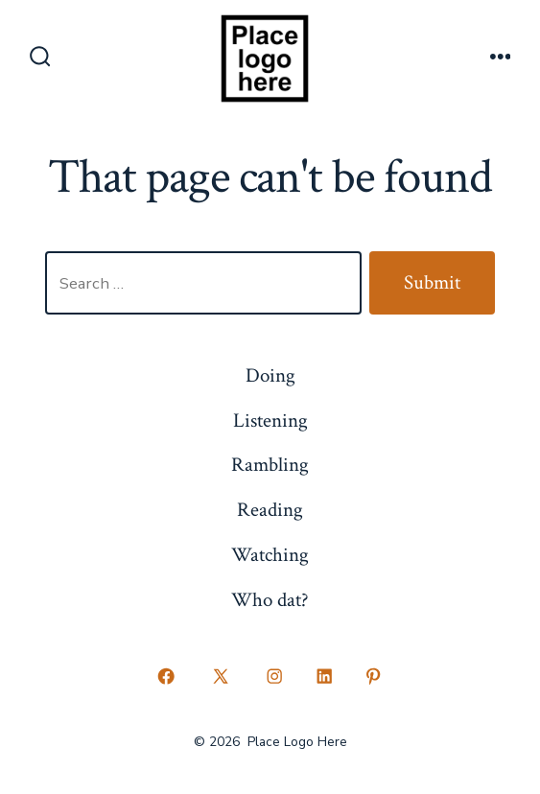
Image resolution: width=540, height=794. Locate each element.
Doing (270, 375)
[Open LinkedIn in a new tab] (324, 677)
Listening (270, 420)
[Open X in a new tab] (220, 677)
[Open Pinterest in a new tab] (374, 677)
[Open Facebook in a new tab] (167, 677)
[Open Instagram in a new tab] (275, 677)
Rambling (270, 465)
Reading (270, 510)
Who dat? (270, 600)
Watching (270, 555)
